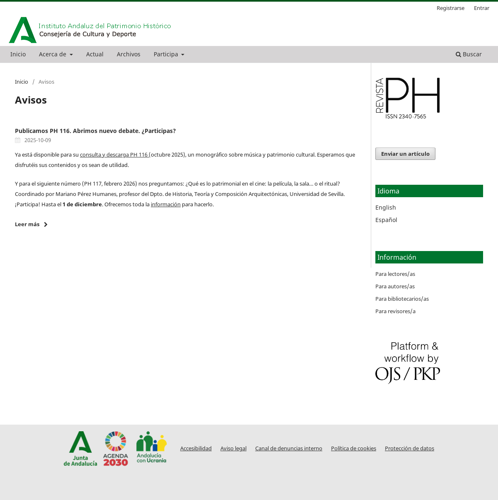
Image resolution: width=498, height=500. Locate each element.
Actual (95, 54)
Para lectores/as (395, 274)
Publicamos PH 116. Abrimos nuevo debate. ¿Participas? (95, 131)
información (166, 204)
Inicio (18, 54)
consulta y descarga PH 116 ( (115, 154)
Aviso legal (233, 448)
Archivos (128, 54)
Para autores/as (395, 286)
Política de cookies (353, 448)
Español (386, 220)
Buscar (469, 54)
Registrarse (450, 8)
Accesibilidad (196, 448)
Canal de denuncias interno (288, 448)
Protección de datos (409, 448)
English (385, 207)
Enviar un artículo (405, 153)
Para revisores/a (395, 311)
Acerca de (53, 54)
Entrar (481, 8)
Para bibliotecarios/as (402, 298)
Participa (167, 54)
